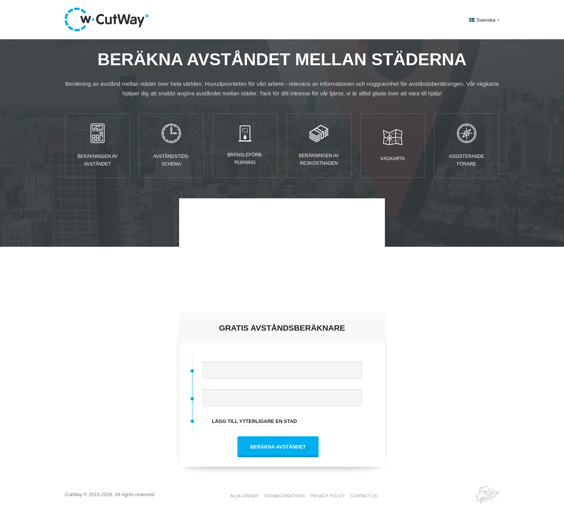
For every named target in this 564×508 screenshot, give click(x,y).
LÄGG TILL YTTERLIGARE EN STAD (254, 421)
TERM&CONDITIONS (284, 496)
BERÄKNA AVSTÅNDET (278, 447)
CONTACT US (364, 496)
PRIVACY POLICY (327, 496)
